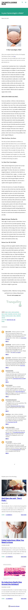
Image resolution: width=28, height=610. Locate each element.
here (14, 56)
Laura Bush (8, 357)
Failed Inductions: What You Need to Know (13, 541)
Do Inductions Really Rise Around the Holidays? (12, 583)
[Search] (22, 2)
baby (6, 312)
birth (9, 312)
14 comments (9, 556)
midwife (18, 315)
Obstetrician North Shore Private (18, 406)
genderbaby (8, 344)
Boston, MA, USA (11, 319)
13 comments (9, 598)
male (14, 315)
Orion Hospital (9, 385)
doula (19, 314)
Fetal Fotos (22, 365)
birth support (15, 312)
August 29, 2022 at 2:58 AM (13, 428)
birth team (4, 314)
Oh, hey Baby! (9, 441)
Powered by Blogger (14, 606)
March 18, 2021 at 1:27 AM (18, 331)
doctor (15, 314)
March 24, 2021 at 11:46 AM (18, 344)
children (10, 314)
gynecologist (9, 315)
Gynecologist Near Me (12, 422)
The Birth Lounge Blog (9, 3)
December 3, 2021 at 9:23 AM (13, 401)
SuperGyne (8, 414)
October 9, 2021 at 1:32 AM (13, 372)
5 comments (9, 514)
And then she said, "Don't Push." (12, 499)
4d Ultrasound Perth (16, 449)
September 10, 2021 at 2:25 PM (19, 357)
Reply (7, 341)
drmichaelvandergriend (11, 399)
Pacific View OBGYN (10, 427)
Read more (23, 514)
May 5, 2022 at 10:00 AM (17, 414)
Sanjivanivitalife (9, 370)
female (3, 315)
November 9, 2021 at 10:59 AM (14, 386)
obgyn (3, 317)
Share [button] (3, 321)
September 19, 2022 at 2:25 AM (14, 443)
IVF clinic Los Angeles (16, 352)
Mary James (8, 331)
